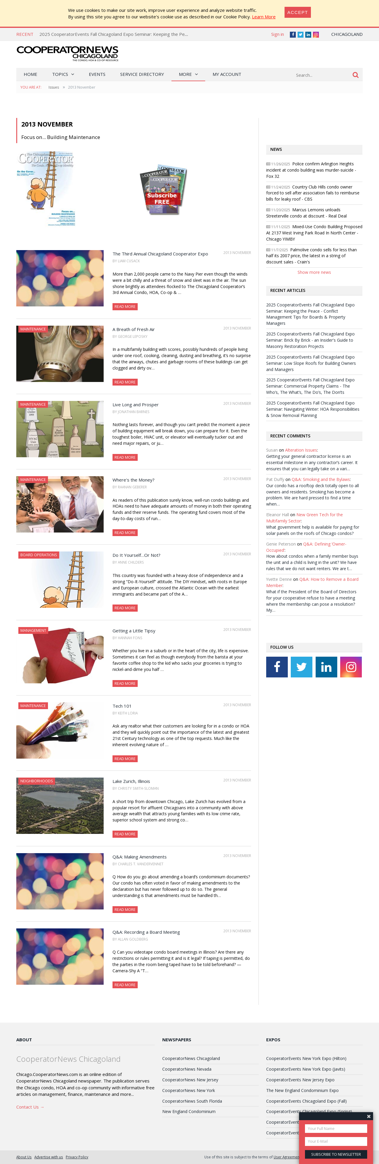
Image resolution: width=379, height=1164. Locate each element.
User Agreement (287, 1157)
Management (33, 630)
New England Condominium (189, 1111)
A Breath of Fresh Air (134, 329)
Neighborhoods (36, 781)
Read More (125, 306)
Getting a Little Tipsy (134, 631)
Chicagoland (347, 34)
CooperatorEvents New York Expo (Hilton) (306, 1058)
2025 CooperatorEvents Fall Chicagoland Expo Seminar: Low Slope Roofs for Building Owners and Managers (311, 363)
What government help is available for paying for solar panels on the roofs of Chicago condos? (312, 530)
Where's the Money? (134, 480)
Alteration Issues (301, 450)
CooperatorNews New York (188, 1090)
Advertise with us (48, 1157)
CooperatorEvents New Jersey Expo (300, 1080)
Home (30, 74)
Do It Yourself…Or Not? (136, 555)
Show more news (314, 272)
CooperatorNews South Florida (192, 1101)
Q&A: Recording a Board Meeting (146, 932)
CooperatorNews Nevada (186, 1069)
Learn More (264, 17)
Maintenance (33, 329)
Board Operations (38, 554)
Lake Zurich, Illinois (131, 781)
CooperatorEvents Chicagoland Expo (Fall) (306, 1101)
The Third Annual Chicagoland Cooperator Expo (160, 254)
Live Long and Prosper (136, 404)
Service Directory (142, 74)
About (24, 1040)
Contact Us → (30, 1107)
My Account (227, 74)
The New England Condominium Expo (302, 1090)
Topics (60, 74)
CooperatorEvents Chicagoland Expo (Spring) (309, 1111)
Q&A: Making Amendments (140, 857)
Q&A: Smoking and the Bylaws (321, 479)
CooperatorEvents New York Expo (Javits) (305, 1069)
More (185, 74)
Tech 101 (122, 706)
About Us (24, 1157)
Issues (54, 87)
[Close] (298, 12)
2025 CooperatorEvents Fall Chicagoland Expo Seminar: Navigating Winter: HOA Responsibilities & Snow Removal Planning (312, 409)
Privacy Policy (77, 1157)
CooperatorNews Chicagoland (191, 1058)
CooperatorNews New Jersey (190, 1080)
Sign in (277, 34)
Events (97, 74)
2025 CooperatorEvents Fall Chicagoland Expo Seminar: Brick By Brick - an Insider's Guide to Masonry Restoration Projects (310, 340)
